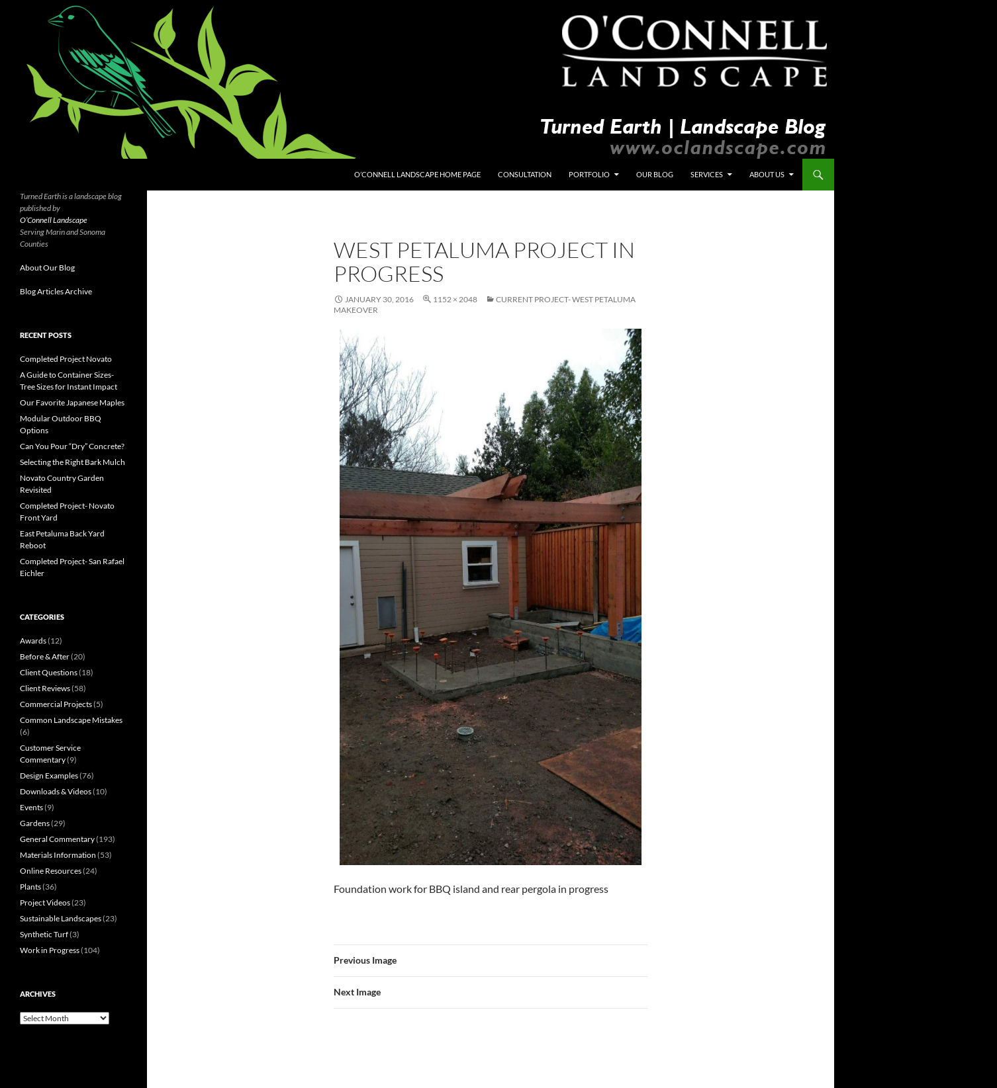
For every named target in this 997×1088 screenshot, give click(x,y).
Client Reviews (45, 688)
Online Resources (50, 871)
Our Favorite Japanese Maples (72, 402)
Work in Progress (49, 950)
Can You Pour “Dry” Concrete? (72, 446)
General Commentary (57, 839)
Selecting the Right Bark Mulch (72, 462)
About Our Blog (47, 267)
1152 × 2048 (455, 299)
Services (706, 174)
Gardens (35, 823)
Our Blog (654, 174)
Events (31, 807)
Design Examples (49, 775)
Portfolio (589, 174)
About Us (766, 174)
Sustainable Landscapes (60, 918)
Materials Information (58, 855)
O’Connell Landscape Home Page (417, 174)
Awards (33, 641)
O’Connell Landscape (53, 220)
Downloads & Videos (55, 791)
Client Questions (48, 672)
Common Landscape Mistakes (71, 720)
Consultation (524, 174)
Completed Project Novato (66, 359)
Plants (30, 887)
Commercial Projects (56, 704)
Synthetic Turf (44, 934)
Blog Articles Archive (56, 291)
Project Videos (45, 902)
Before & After (45, 656)
